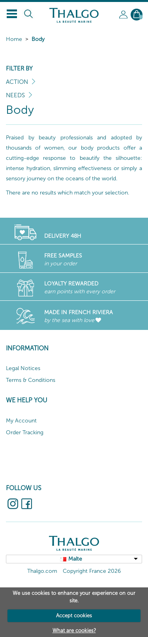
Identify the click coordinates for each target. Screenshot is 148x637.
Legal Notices (23, 368)
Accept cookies (74, 615)
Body (38, 39)
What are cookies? (74, 630)
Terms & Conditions (30, 380)
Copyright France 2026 (92, 571)
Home (14, 39)
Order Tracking (24, 432)
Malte (75, 559)
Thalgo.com (42, 571)
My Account (21, 420)
